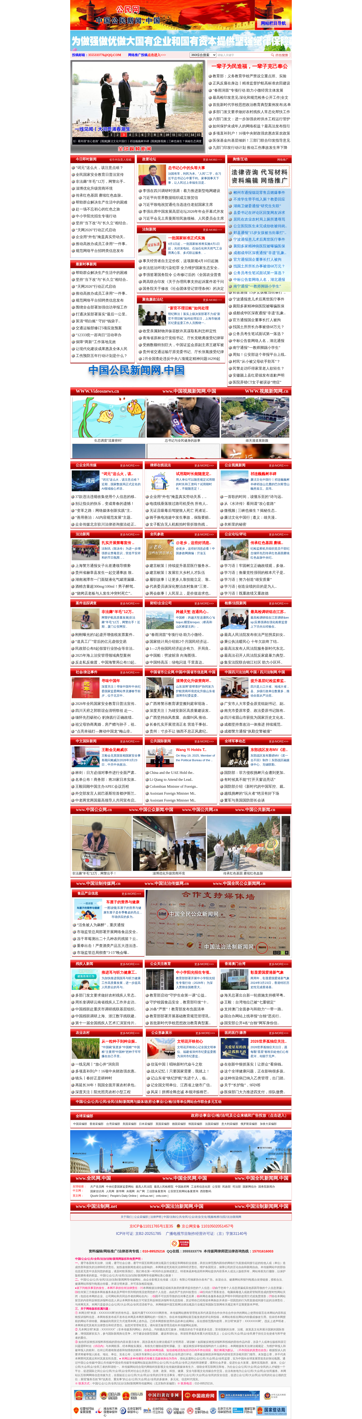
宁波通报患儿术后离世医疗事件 (259, 239)
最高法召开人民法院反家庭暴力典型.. (254, 655)
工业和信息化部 (200, 1186)
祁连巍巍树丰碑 (263, 474)
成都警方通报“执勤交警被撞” (248, 731)
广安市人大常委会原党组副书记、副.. (254, 704)
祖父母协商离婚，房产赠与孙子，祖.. (105, 724)
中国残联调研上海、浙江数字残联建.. (105, 1016)
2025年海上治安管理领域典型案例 (103, 655)
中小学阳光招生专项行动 (96, 216)
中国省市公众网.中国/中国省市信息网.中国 (182, 672)
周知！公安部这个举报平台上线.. (259, 360)
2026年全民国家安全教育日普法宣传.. (105, 704)
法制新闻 (149, 229)
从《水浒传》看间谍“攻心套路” (89, 141)
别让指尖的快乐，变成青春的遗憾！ (104, 504)
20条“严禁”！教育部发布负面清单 (177, 1009)
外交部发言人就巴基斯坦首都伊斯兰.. (105, 793)
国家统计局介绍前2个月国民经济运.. (179, 642)
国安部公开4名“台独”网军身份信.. (251, 1023)
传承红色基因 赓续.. (266, 543)
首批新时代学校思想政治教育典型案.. (180, 1023)
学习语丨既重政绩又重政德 (246, 593)
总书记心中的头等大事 (186, 168)
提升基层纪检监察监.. (268, 681)
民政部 (226, 1186)
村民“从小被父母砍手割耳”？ (256, 367)
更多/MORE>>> (212, 159)
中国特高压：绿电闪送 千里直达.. (177, 662)
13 (186, 135)
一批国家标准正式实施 (186, 238)
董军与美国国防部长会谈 (244, 800)
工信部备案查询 (156, 1191)
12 (179, 135)
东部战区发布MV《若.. (269, 750)
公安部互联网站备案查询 (183, 1191)
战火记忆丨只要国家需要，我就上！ (180, 1071)
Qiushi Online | (99, 1195)
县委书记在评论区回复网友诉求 (259, 213)
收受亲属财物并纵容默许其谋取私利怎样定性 (180, 331)
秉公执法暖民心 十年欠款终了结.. (251, 642)
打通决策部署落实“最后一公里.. (101, 314)
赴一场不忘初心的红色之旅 (98, 209)
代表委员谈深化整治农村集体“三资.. (179, 586)
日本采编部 (146, 1124)
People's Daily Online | (124, 1195)
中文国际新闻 (86, 741)
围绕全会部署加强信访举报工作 (101, 307)
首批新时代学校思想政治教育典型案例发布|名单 (252, 105)
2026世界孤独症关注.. (268, 1041)
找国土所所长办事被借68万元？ (259, 266)
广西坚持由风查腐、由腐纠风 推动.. (179, 717)
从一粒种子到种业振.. (119, 1041)
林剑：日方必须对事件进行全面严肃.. (105, 773)
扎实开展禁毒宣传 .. (118, 543)
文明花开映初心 (190, 1041)
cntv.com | (162, 1195)
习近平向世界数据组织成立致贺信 (170, 198)
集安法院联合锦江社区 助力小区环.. (253, 662)
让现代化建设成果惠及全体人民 (101, 349)
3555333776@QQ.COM (104, 55)
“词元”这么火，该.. (117, 474)
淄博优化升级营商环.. (193, 681)
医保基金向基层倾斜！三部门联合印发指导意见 (251, 140)
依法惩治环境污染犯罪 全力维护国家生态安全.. (181, 268)
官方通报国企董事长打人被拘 (257, 259)
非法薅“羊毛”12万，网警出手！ (107, 871)
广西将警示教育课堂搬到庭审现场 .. (179, 704)
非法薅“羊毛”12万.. (118, 612)
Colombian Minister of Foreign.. (174, 786)
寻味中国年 (111, 681)
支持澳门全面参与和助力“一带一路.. (253, 1009)
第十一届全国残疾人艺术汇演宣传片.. (105, 1023)
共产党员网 (97, 1186)
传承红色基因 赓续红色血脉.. (99, 195)
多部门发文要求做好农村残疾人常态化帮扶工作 (251, 112)
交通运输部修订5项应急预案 (99, 328)
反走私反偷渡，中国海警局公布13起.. (105, 662)
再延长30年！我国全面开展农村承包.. (105, 1085)
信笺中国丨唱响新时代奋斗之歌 (176, 1064)
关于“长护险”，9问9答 (242, 1085)
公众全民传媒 (86, 465)
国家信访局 (97, 1191)
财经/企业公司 (161, 603)
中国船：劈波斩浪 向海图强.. (173, 655)
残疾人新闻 (84, 964)
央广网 (140, 1191)
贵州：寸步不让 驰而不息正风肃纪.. (179, 731)
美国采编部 (129, 1124)
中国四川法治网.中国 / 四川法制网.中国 (255, 672)
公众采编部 (141, 1216)
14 (192, 135)
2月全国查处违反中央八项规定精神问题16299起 (181, 359)
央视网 (130, 1191)
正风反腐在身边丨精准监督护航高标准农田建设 (251, 83)
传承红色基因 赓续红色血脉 (255, 871)
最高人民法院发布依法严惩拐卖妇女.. (254, 635)
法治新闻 (83, 534)
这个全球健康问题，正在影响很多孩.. (254, 1071)
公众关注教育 (160, 964)
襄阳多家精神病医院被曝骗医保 (259, 246)
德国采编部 (179, 1124)
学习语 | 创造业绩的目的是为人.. (250, 586)
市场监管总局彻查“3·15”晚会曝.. (103, 953)
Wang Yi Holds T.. (191, 750)
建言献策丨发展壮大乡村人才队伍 (177, 573)
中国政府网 (182, 1186)
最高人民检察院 (163, 1186)
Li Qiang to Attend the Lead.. (171, 779)
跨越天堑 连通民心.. (192, 612)
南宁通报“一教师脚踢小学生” (257, 286)
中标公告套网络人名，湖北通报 (259, 279)
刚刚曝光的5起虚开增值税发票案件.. (104, 635)
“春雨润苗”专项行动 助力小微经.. (177, 635)
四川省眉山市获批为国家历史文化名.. (254, 717)
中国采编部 (80, 1124)
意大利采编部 (229, 1124)
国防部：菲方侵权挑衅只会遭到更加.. (254, 773)
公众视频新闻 (235, 465)
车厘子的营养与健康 (122, 902)
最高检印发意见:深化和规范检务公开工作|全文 (250, 97)
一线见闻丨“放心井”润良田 (97, 1064)
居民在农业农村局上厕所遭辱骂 (259, 219)
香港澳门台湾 (235, 964)
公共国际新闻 (160, 741)
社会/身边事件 (86, 672)
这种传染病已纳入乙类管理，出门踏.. (254, 1078)
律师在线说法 (160, 465)
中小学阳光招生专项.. (193, 972)
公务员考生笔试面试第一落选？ (259, 273)
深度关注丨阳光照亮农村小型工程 (103, 1092)
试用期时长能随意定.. (193, 474)
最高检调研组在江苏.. (268, 612)
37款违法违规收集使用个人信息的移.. (105, 497)
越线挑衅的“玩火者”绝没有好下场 (251, 793)
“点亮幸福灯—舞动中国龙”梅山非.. (103, 731)
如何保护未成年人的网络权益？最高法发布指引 (251, 126)
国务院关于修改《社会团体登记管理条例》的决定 (183, 288)
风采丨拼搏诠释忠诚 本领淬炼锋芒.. (180, 1092)
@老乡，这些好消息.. (193, 543)
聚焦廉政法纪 (152, 299)
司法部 (236, 1186)
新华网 (120, 1191)
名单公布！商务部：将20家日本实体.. (105, 779)
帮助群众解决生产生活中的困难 (101, 202)
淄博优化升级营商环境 (94, 188)
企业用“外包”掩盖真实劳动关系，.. (178, 497)
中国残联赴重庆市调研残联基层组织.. (105, 1009)
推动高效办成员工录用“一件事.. (101, 244)
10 (167, 135)
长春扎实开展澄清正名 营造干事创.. (179, 724)
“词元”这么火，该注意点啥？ (99, 168)
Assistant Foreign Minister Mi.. (173, 793)
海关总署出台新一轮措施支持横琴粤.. (254, 995)
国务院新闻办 (266, 1186)
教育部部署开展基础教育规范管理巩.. (180, 1016)
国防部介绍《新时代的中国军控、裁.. (254, 786)
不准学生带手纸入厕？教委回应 (259, 199)
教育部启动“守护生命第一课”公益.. (178, 995)
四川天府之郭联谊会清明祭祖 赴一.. (104, 710)
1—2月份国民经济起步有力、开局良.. (180, 648)
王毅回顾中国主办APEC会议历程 (102, 786)
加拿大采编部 (268, 1124)
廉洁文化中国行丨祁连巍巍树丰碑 (137, 141)
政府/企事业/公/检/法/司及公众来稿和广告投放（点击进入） (239, 1115)
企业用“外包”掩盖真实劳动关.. (100, 237)
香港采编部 (96, 1124)
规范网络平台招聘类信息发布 (100, 251)
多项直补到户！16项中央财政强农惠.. (105, 1071)
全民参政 (157, 534)
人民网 (110, 1191)
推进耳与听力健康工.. (119, 972)
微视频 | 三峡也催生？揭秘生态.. (250, 510)
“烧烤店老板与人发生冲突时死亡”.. (103, 593)
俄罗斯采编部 (249, 1124)
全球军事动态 (235, 741)
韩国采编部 (195, 1124)
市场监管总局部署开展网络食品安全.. (107, 932)
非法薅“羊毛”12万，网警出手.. (100, 181)
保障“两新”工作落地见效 (96, 342)
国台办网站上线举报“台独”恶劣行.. (252, 1016)
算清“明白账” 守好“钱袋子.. (98, 321)
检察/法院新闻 (235, 603)
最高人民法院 (144, 1186)
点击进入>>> (157, 55)
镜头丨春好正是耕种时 (93, 1078)
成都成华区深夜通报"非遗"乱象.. (259, 253)
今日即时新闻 (86, 159)
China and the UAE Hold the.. (172, 773)
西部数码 (205, 1191)
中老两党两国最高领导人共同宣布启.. (105, 800)
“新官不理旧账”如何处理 (188, 308)
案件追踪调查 (86, 603)
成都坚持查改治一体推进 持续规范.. (253, 724)
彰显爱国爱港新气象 (267, 972)
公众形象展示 (161, 1033)
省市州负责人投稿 (120, 159)
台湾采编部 (113, 1124)
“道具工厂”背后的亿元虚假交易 (101, 642)
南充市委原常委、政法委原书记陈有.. (254, 710)
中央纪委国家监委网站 (120, 1186)
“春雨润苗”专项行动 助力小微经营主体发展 (248, 90)
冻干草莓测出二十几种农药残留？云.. (107, 939)
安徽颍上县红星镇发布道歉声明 (258, 381)
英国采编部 (162, 1124)
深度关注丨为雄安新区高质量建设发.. (180, 710)
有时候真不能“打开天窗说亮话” (249, 779)
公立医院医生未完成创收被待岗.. (260, 226)
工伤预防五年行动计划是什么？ (101, 356)
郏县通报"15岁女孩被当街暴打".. (259, 233)
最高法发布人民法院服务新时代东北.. (254, 648)
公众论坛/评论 (235, 534)
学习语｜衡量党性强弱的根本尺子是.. (254, 573)
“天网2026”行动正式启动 (96, 230)
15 (198, 135)
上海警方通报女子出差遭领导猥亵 (103, 566)
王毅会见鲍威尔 (114, 750)
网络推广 (282, 159)
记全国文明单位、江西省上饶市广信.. (181, 1085)
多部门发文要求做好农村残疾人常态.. (105, 995)
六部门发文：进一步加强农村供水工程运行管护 (251, 119)
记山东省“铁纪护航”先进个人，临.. (179, 1078)
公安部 (216, 1186)
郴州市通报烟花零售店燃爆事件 (259, 193)
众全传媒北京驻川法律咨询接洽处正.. (105, 524)
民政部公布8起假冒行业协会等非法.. (104, 648)
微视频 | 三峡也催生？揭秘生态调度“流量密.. (193, 141)
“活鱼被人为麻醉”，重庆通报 (100, 925)
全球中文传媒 (108, 13)
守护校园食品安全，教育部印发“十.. (179, 1002)
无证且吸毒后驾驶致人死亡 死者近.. (179, 510)
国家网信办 (249, 1186)
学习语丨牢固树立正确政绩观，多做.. (254, 566)
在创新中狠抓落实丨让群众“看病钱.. (253, 1064)
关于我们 (126, 1216)
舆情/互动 (240, 159)
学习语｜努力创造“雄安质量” (248, 579)
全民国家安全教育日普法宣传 (100, 175)
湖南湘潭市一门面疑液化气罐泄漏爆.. (105, 579)
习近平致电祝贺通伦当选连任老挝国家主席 (178, 205)
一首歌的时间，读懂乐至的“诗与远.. (253, 497)
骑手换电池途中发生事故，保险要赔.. (180, 517)
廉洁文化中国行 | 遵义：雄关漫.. (250, 517)
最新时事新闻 (86, 264)
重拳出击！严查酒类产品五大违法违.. (107, 946)
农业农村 (83, 1033)
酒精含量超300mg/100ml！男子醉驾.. (105, 586)
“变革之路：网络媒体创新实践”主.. (103, 510)
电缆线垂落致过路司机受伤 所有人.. (179, 504)
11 (173, 135)
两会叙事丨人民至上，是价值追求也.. (180, 593)
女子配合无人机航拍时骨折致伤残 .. (179, 524)
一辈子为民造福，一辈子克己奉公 (249, 66)
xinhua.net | (147, 1195)
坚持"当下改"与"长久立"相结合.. (102, 223)
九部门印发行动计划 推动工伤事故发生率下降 (250, 148)
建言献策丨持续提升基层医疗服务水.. (180, 566)
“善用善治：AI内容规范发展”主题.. (103, 517)
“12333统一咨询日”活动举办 (98, 335)
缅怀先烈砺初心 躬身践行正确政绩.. (104, 717)
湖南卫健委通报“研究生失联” (257, 206)
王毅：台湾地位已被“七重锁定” (249, 1002)
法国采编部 (212, 1124)
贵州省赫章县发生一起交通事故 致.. (104, 573)
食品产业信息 (87, 893)
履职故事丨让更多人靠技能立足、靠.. (180, 579)
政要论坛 (149, 159)
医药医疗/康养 (235, 1033)
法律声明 (155, 1216)
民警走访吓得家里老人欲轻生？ (258, 374)
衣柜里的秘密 (235, 524)
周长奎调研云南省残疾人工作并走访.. (105, 1002)
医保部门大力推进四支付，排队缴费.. (254, 1092)
